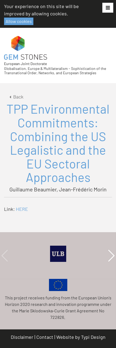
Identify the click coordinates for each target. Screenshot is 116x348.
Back (15, 97)
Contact (44, 337)
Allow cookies (19, 21)
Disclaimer (22, 337)
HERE (22, 209)
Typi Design (93, 337)
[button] (107, 8)
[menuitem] (23, 337)
